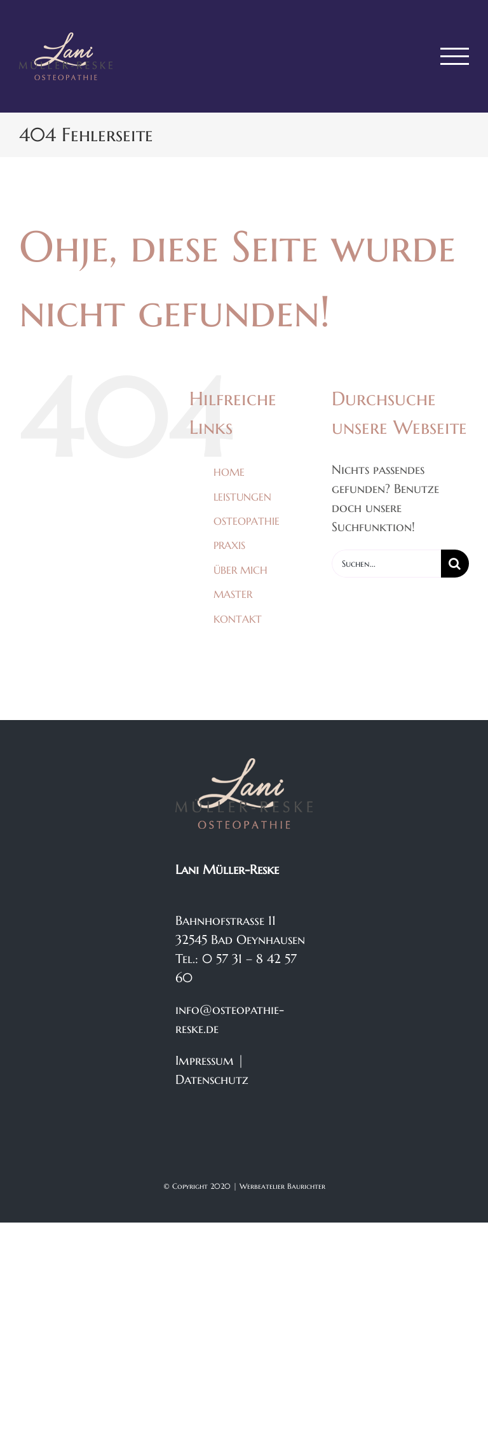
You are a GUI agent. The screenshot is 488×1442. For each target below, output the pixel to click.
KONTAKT (238, 619)
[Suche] (455, 564)
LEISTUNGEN (242, 496)
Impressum (204, 1061)
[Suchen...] (386, 564)
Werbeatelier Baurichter (282, 1186)
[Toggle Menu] (455, 56)
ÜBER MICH (241, 570)
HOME (229, 472)
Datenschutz (211, 1080)
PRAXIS (229, 545)
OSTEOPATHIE (247, 521)
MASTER (233, 594)
